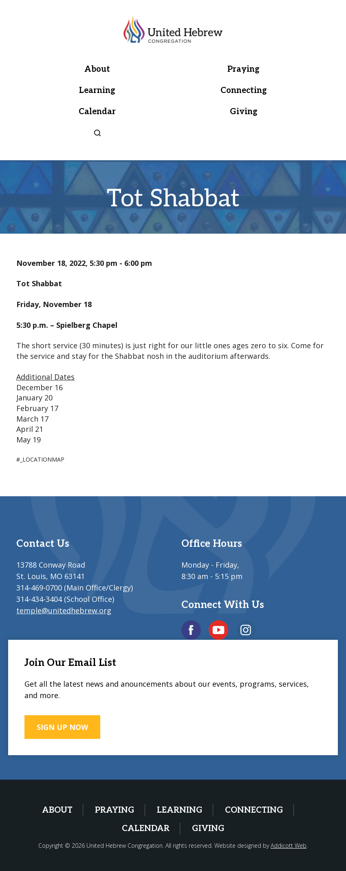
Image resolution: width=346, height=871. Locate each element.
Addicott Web (288, 845)
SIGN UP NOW (62, 727)
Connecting (243, 90)
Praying (243, 69)
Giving (244, 112)
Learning (97, 90)
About (97, 69)
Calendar (97, 112)
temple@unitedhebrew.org (63, 610)
